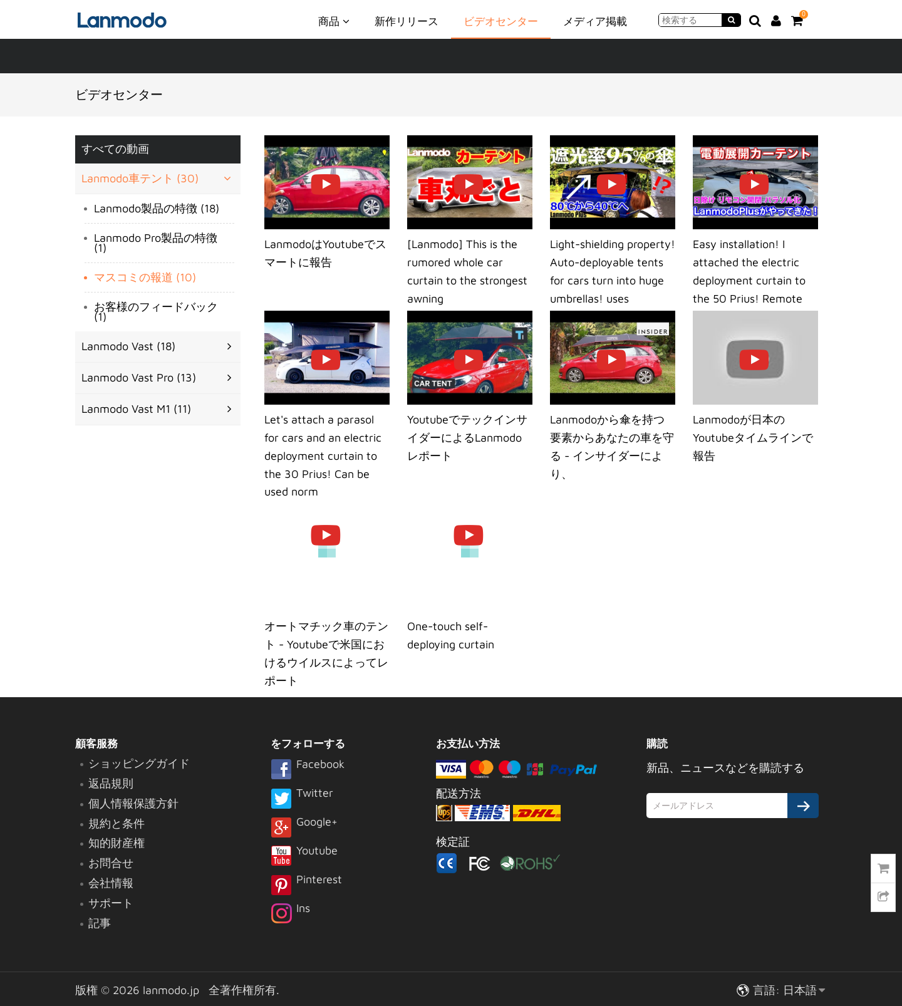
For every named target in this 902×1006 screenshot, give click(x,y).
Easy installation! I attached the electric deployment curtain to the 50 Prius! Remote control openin (749, 280)
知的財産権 (116, 842)
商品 (334, 21)
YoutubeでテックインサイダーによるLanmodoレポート (467, 437)
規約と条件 (116, 823)
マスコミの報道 (145, 277)
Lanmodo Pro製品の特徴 (155, 242)
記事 (99, 923)
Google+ (304, 828)
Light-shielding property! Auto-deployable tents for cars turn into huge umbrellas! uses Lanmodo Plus (612, 280)
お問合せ (110, 862)
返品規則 (110, 783)
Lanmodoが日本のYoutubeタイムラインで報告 (753, 437)
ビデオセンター (501, 21)
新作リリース (406, 21)
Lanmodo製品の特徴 (156, 208)
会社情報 (110, 882)
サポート (110, 903)
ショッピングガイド (139, 763)
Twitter (302, 799)
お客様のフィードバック (156, 311)
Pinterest (306, 885)
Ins (290, 914)
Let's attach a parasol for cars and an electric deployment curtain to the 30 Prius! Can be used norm (322, 455)
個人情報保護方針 (133, 803)
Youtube (304, 857)
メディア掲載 (595, 21)
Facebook (308, 770)
